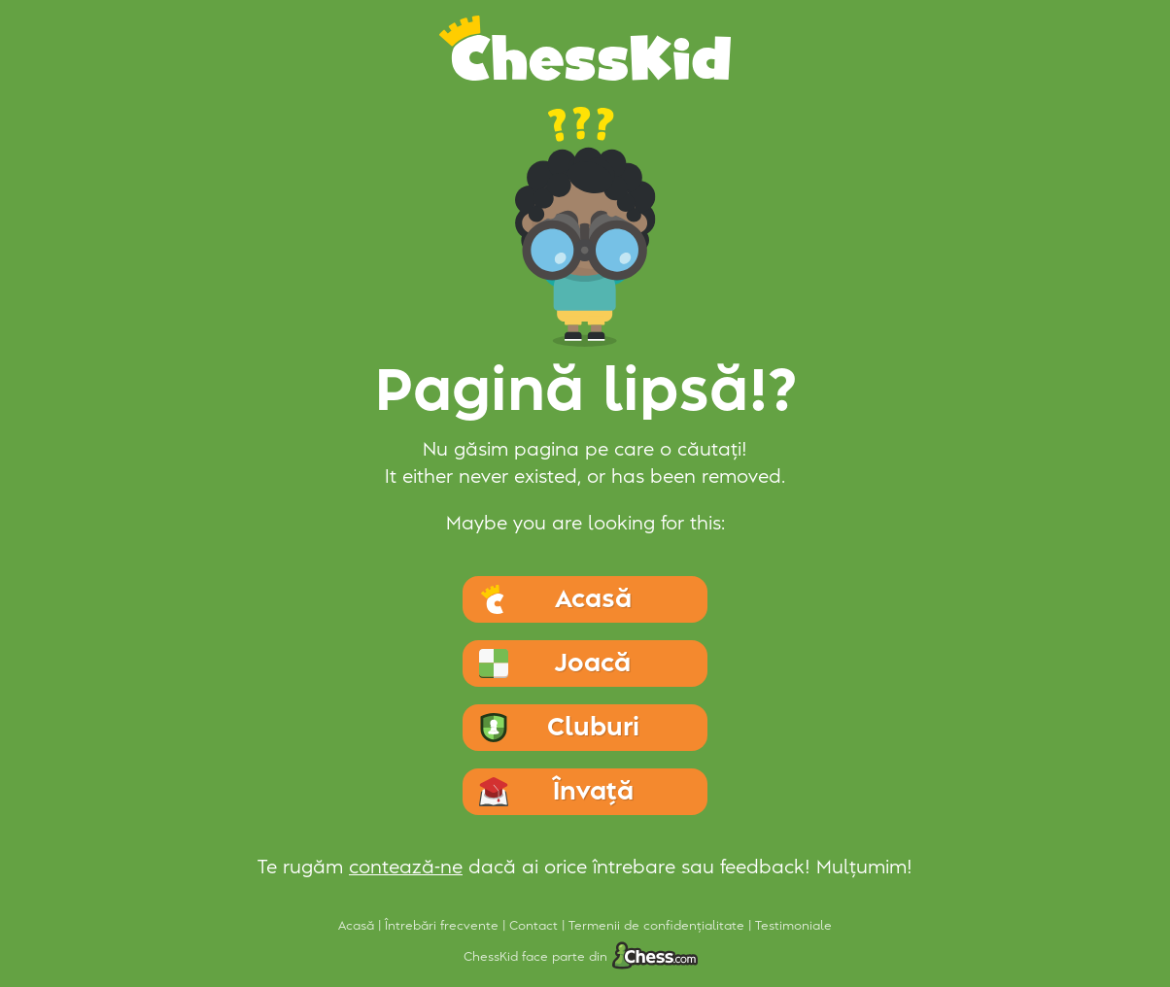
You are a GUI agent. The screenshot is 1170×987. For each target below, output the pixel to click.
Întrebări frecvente (443, 926)
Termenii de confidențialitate (658, 926)
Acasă (358, 926)
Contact (535, 926)
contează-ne (406, 867)
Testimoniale (793, 926)
